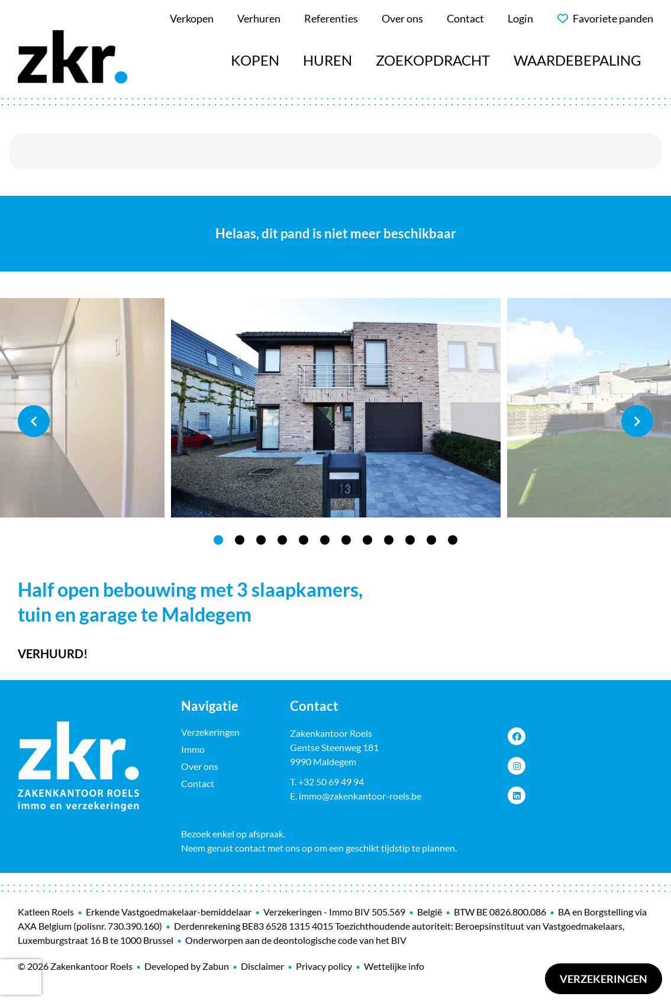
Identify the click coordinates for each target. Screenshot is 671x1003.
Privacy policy (324, 966)
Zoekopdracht (433, 60)
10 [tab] (410, 540)
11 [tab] (431, 540)
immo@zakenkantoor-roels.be (360, 795)
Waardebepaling (577, 60)
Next (637, 421)
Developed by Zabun (186, 966)
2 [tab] (239, 540)
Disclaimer (262, 966)
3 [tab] (261, 540)
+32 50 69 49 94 (331, 781)
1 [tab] (218, 540)
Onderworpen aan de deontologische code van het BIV (296, 940)
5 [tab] (303, 540)
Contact (197, 783)
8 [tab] (367, 540)
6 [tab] (325, 540)
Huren (327, 60)
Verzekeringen (603, 978)
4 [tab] (282, 540)
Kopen (255, 60)
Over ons (199, 766)
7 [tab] (346, 540)
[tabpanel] (336, 407)
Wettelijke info (394, 966)
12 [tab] (452, 540)
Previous (34, 421)
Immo (193, 749)
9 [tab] (388, 540)
